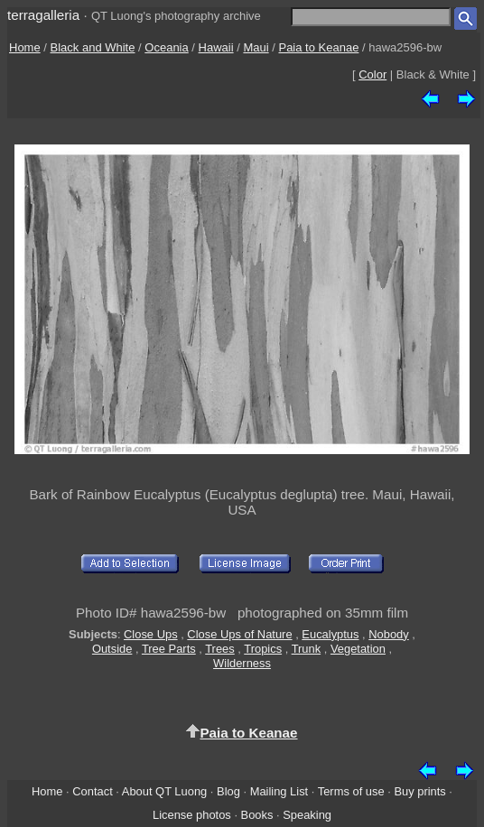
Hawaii (216, 47)
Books (257, 815)
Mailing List (279, 791)
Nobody (388, 634)
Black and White (93, 47)
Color (372, 74)
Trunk (306, 648)
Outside (112, 648)
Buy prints (419, 791)
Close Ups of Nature (239, 634)
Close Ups (151, 634)
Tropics (263, 648)
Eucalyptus (330, 634)
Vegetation (358, 648)
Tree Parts (169, 648)
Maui (255, 47)
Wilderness (242, 663)
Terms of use (351, 791)
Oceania (166, 47)
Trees (220, 648)
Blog (228, 791)
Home (25, 47)
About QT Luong (164, 791)
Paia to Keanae (318, 47)
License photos (192, 815)
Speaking (307, 815)
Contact (92, 791)
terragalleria (43, 15)
